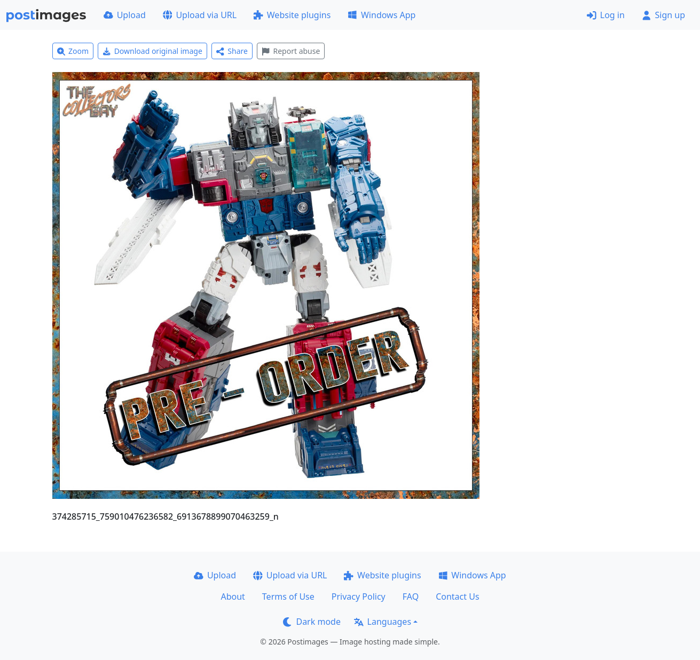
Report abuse (291, 51)
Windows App (381, 15)
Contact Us (457, 596)
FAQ (411, 596)
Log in (606, 15)
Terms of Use (288, 596)
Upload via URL (200, 15)
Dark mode (312, 621)
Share (232, 51)
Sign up (663, 15)
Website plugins (292, 15)
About (233, 596)
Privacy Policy (359, 596)
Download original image (152, 51)
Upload (125, 15)
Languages (382, 621)
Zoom (73, 51)
